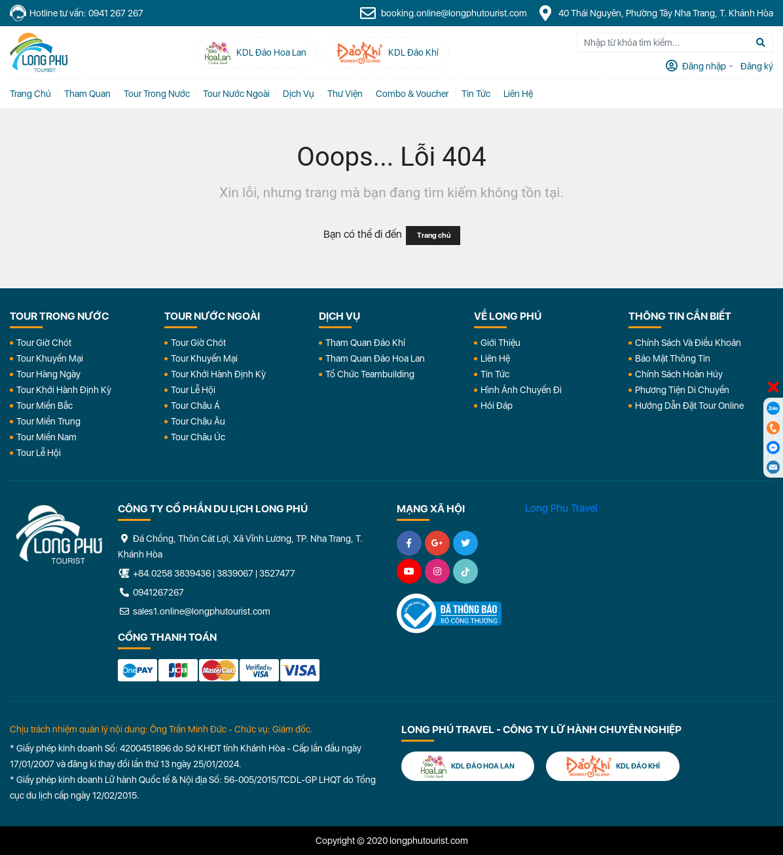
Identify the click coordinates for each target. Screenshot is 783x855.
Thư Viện (345, 93)
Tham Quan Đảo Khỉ (365, 342)
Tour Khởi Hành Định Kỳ (63, 390)
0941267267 (151, 592)
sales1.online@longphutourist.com (194, 611)
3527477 (277, 573)
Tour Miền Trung (48, 421)
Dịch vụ (298, 93)
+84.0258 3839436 (172, 573)
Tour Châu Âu (198, 421)
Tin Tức (495, 374)
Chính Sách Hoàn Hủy (679, 374)
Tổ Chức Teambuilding (369, 374)
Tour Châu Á (195, 405)
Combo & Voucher (412, 93)
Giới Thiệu (500, 342)
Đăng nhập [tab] (703, 66)
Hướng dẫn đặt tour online (689, 405)
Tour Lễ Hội (38, 452)
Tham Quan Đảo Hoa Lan (375, 358)
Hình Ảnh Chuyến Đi (521, 390)
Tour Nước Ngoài (236, 93)
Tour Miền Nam (46, 437)
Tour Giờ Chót (43, 342)
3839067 (235, 573)
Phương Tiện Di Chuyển (682, 390)
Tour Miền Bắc (44, 405)
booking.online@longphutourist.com (443, 13)
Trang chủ (30, 93)
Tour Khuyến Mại (49, 358)
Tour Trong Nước (157, 93)
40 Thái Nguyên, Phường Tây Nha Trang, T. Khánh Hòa (655, 13)
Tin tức (476, 93)
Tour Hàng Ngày (48, 374)
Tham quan (87, 93)
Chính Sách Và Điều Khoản (688, 342)
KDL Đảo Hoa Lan (468, 766)
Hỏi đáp (497, 405)
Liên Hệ (518, 93)
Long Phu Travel (561, 508)
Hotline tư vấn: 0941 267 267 (76, 13)
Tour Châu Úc (198, 437)
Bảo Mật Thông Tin (672, 358)
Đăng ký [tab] (755, 66)
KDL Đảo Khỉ (613, 766)
